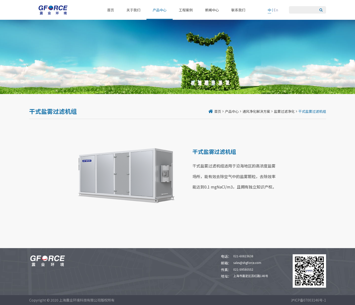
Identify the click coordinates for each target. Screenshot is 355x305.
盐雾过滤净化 (284, 111)
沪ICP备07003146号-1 (308, 300)
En (276, 9)
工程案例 (186, 9)
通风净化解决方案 (256, 111)
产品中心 (159, 9)
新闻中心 (212, 9)
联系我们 (238, 9)
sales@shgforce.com (247, 262)
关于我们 (133, 9)
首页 (110, 9)
